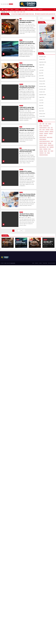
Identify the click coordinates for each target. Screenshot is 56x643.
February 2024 (42, 113)
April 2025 (41, 75)
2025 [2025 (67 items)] (43, 123)
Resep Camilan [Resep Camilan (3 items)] (50, 145)
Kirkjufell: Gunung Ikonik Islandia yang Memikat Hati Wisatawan (27, 43)
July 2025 (41, 67)
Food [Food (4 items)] (40, 129)
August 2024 (41, 97)
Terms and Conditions (51, 263)
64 (21, 230)
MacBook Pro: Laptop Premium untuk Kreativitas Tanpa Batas (27, 173)
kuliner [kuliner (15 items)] (45, 135)
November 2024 (42, 89)
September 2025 (42, 62)
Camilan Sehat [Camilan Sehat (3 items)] (45, 125)
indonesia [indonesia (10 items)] (47, 129)
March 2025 (41, 78)
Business (21, 192)
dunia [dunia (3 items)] (49, 127)
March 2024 (41, 110)
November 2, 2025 (23, 89)
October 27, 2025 (23, 217)
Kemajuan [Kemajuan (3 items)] (41, 133)
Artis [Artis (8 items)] (46, 123)
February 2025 (42, 81)
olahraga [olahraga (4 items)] (49, 143)
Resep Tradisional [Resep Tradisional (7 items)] (43, 147)
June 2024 (41, 102)
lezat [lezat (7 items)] (52, 141)
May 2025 (41, 72)
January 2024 (42, 116)
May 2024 (41, 105)
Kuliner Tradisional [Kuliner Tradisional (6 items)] (43, 139)
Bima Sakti (30, 89)
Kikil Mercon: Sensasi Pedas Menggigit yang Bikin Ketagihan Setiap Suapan (27, 22)
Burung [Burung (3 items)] (41, 125)
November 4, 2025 (23, 45)
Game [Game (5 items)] (44, 129)
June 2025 (41, 70)
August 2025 (41, 64)
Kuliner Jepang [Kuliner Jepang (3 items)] (49, 137)
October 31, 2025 (23, 132)
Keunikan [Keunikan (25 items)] (41, 135)
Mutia (29, 68)
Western (23, 9)
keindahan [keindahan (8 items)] (46, 131)
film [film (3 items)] (51, 127)
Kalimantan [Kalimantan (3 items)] (41, 131)
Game (20, 148)
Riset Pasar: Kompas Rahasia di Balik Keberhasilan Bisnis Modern (27, 195)
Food (3, 239)
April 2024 (41, 108)
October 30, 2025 (23, 153)
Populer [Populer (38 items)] (45, 145)
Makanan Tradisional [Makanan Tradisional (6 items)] (43, 143)
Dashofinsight (13, 263)
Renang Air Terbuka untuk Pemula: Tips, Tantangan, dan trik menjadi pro (26, 130)
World (34, 9)
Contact (40, 9)
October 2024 (42, 91)
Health (29, 9)
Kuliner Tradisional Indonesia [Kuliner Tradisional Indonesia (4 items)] (45, 141)
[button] (54, 9)
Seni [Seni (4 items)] (47, 147)
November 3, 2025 (23, 68)
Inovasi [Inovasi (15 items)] (51, 129)
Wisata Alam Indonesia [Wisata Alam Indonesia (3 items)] (44, 154)
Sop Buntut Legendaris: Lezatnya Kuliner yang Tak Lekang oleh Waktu (26, 66)
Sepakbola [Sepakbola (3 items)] (51, 147)
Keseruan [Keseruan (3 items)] (50, 133)
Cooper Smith (31, 24)
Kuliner (31, 239)
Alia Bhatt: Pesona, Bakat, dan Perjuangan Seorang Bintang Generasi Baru (26, 215)
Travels (18, 239)
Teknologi (21, 84)
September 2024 (42, 94)
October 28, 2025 (23, 197)
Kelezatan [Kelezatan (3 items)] (51, 131)
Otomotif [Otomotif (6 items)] (41, 145)
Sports (17, 9)
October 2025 (42, 59)
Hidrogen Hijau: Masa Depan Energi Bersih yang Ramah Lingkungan (27, 87)
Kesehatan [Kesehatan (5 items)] (46, 133)
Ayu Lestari (30, 45)
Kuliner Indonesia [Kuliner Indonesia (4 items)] (43, 137)
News (6, 9)
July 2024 (41, 100)
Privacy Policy (45, 263)
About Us (36, 263)
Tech (12, 9)
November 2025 (42, 56)
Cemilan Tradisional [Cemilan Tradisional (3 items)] (43, 127)
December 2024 (42, 86)
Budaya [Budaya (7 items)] (49, 123)
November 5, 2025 (23, 24)
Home (33, 263)
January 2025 (42, 83)
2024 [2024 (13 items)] (40, 123)
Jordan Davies (31, 132)
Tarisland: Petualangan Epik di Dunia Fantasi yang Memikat (27, 151)
